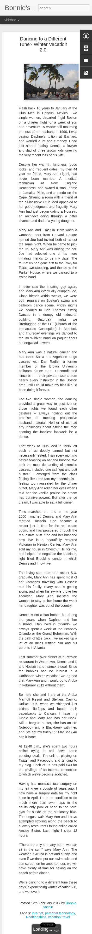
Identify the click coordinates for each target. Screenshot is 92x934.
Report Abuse (75, 931)
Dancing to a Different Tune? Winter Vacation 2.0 (43, 42)
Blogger (61, 931)
